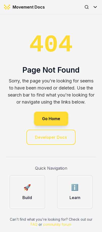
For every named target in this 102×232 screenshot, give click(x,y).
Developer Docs (51, 137)
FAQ (34, 224)
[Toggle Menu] (95, 7)
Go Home (51, 118)
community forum (57, 224)
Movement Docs (24, 7)
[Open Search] (86, 7)
